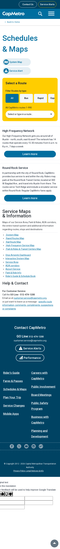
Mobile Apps (11, 413)
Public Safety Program (39, 405)
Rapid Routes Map (15, 238)
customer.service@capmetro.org (30, 298)
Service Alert (13, 71)
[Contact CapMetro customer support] (48, 446)
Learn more (30, 154)
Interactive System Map (17, 258)
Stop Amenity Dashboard (18, 255)
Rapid (41, 98)
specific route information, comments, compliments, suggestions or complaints (27, 305)
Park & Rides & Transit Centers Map (23, 249)
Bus (26, 98)
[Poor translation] (9, 494)
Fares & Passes (13, 381)
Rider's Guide (11, 372)
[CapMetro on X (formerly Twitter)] (19, 446)
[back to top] (54, 543)
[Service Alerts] (30, 348)
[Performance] (30, 357)
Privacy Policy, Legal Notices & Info (28, 471)
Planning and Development (39, 433)
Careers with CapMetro (39, 375)
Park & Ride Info (13, 272)
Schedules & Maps (15, 389)
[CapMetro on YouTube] (26, 446)
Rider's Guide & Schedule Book (21, 276)
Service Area (12, 262)
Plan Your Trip (12, 397)
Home (17, 22)
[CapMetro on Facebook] (11, 446)
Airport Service (13, 269)
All (12, 98)
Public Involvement (43, 386)
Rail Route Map (13, 242)
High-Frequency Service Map (20, 245)
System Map (12, 62)
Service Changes (14, 405)
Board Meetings (41, 395)
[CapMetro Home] (19, 13)
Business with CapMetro (40, 419)
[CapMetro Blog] (41, 446)
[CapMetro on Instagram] (33, 446)
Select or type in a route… (30, 114)
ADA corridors (12, 265)
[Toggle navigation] (51, 14)
